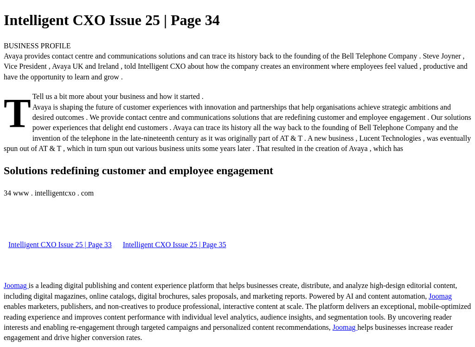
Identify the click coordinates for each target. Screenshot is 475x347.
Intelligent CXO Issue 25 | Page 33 (60, 245)
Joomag (16, 285)
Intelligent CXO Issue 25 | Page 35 (174, 245)
